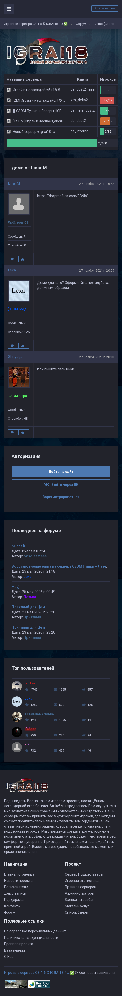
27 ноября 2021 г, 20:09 (96, 270)
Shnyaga (15, 357)
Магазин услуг (77, 906)
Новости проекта (18, 881)
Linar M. (14, 183)
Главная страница (19, 874)
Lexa (12, 270)
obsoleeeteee (35, 556)
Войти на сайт (104, 8)
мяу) (16, 587)
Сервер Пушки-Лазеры (84, 874)
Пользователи (16, 887)
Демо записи (15, 893)
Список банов (76, 912)
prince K (18, 546)
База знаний (14, 950)
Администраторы (79, 893)
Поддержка (14, 900)
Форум (81, 24)
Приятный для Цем (28, 607)
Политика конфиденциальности (31, 938)
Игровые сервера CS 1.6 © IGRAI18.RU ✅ (36, 24)
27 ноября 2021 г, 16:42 (96, 184)
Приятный (32, 617)
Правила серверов (80, 887)
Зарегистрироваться (61, 497)
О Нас (8, 957)
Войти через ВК (61, 485)
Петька (30, 597)
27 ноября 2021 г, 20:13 (96, 357)
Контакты (12, 906)
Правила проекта (18, 944)
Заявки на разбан (79, 900)
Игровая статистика (82, 881)
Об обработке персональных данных (35, 931)
